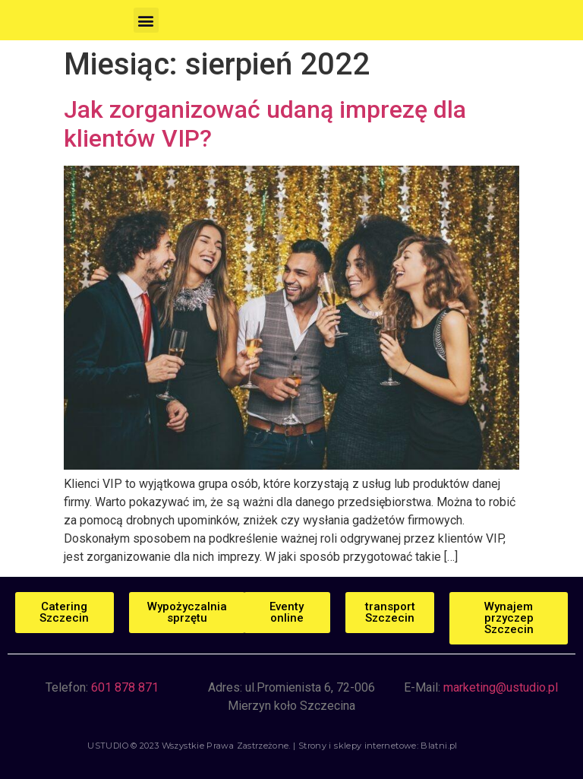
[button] (146, 20)
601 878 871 (125, 687)
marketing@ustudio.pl (500, 687)
